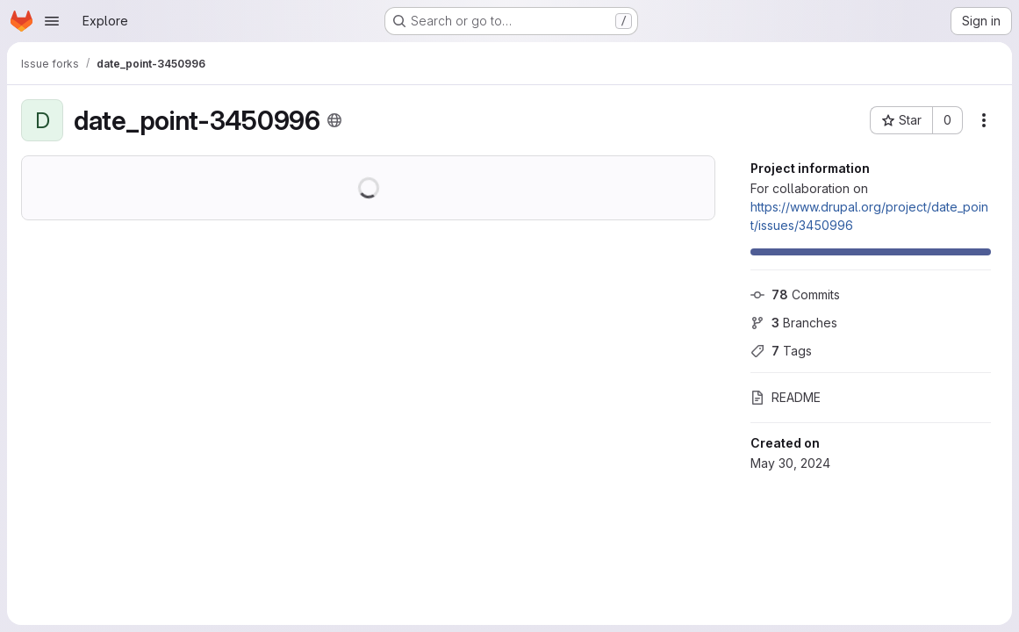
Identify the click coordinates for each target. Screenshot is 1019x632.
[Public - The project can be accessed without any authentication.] (334, 120)
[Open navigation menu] (52, 21)
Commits (795, 294)
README (785, 397)
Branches (793, 322)
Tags (781, 350)
